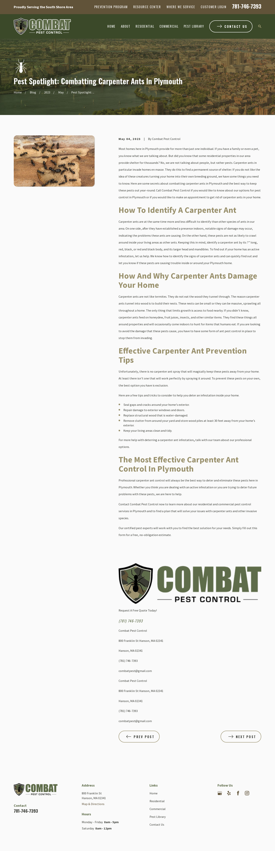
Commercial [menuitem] (168, 26)
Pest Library (158, 817)
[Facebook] (238, 793)
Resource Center (147, 6)
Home (154, 793)
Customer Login (213, 6)
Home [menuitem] (111, 26)
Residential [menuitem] (145, 26)
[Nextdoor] (256, 793)
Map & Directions (93, 804)
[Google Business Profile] (220, 793)
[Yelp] (229, 793)
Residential (157, 801)
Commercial (158, 809)
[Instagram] (247, 793)
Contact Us (157, 824)
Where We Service (181, 6)
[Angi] (220, 802)
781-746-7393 (246, 6)
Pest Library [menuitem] (194, 26)
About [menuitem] (125, 26)
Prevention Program (111, 6)
